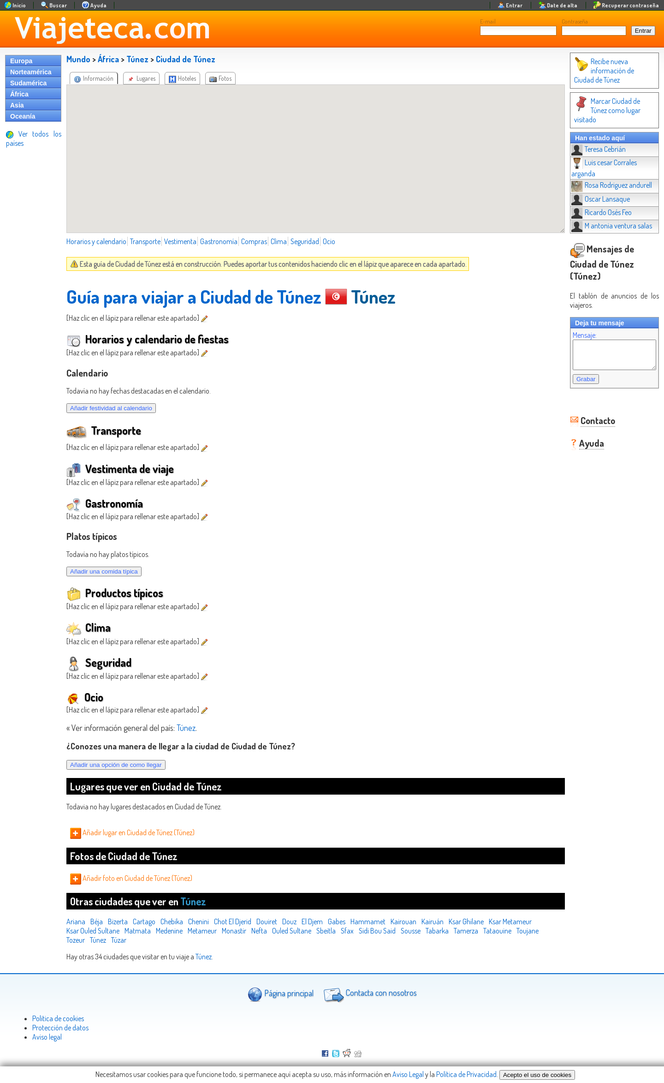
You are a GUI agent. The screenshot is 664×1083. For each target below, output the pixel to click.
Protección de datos (60, 1027)
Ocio (329, 241)
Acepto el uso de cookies (537, 1074)
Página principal (281, 994)
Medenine (169, 930)
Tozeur (75, 940)
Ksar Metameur (510, 921)
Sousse (411, 930)
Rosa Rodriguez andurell (602, 166)
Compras (254, 241)
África (19, 94)
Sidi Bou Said (377, 930)
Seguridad (304, 241)
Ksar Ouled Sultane (92, 930)
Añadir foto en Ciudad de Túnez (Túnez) (131, 878)
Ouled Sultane (291, 930)
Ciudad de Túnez (185, 59)
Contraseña (575, 21)
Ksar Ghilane (466, 921)
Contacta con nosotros (369, 993)
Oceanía (22, 116)
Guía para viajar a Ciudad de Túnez (193, 296)
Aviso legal (47, 1036)
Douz (289, 921)
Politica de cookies (58, 1018)
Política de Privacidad (466, 1074)
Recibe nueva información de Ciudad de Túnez (609, 70)
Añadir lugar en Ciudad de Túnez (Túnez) (132, 832)
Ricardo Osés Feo (592, 193)
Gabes (336, 921)
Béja (96, 921)
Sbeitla (326, 930)
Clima (279, 241)
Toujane (527, 930)
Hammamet (367, 921)
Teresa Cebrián (589, 139)
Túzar (118, 940)
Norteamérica (31, 72)
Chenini (198, 921)
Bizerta (118, 921)
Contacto (588, 395)
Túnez (137, 59)
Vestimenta (180, 241)
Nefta (259, 930)
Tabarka (437, 930)
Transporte (145, 241)
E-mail (488, 21)
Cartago (144, 921)
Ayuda (582, 418)
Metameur (202, 930)
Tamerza (466, 930)
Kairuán (432, 921)
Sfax (347, 930)
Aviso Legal (408, 1074)
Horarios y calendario (96, 241)
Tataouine (497, 930)
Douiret (266, 921)
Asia (17, 105)
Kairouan (403, 921)
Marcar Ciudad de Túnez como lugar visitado (606, 105)
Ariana (75, 921)
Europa (21, 61)
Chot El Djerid (232, 921)
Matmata (138, 930)
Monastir (234, 930)
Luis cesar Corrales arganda (607, 153)
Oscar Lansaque (591, 180)
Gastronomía (218, 241)
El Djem (312, 921)
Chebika (171, 921)
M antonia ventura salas (602, 207)
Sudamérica (28, 83)
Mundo (78, 59)
